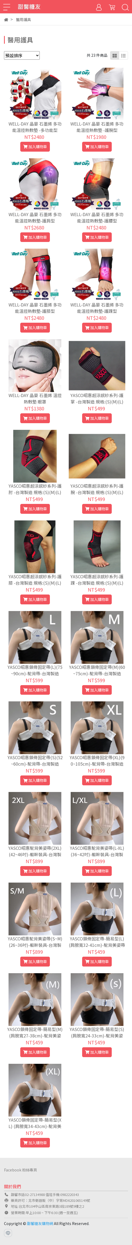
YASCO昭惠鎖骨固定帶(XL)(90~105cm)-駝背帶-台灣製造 (97, 760)
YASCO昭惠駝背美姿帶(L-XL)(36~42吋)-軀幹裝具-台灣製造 (97, 854)
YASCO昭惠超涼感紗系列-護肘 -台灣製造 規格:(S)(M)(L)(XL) (35, 492)
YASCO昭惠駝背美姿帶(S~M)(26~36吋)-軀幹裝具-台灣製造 (35, 945)
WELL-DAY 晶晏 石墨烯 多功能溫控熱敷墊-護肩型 (35, 217)
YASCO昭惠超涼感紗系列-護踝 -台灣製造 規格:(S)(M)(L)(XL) (96, 582)
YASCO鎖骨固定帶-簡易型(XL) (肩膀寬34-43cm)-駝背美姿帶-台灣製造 (35, 1126)
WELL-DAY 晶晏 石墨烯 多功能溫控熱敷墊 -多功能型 (35, 126)
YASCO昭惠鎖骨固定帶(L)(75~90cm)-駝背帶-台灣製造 (34, 670)
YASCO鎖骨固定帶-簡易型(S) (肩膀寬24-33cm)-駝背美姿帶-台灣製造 (97, 1035)
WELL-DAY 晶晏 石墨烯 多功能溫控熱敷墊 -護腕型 (96, 126)
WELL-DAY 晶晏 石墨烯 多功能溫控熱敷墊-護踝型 (96, 307)
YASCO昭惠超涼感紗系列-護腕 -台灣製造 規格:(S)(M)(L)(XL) (96, 492)
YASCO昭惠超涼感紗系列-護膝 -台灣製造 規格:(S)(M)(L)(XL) (35, 582)
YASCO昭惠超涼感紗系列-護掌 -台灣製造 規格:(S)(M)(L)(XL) (96, 401)
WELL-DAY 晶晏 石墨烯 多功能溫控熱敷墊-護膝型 (35, 307)
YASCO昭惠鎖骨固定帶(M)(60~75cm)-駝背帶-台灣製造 (97, 670)
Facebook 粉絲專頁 (20, 1170)
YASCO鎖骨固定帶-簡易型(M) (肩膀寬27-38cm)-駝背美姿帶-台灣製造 (35, 1035)
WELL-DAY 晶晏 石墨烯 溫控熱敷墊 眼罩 (35, 398)
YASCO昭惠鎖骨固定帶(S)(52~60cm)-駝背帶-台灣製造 (35, 760)
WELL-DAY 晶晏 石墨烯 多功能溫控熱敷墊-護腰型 (96, 217)
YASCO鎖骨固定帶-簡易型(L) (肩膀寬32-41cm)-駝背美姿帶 (97, 941)
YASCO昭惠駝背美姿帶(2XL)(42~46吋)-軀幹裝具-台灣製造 (35, 854)
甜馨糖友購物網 (40, 1223)
